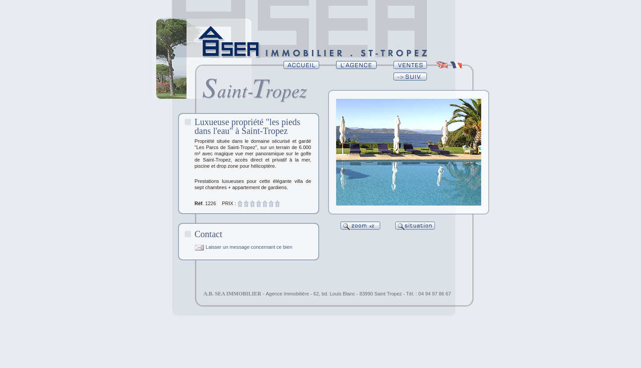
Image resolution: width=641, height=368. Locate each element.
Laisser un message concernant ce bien (243, 247)
